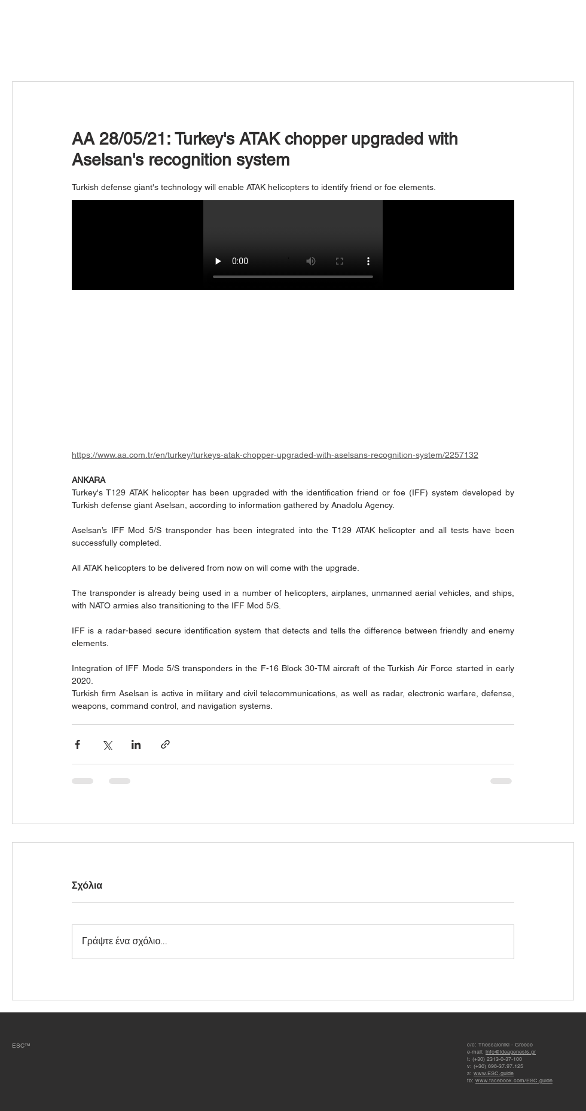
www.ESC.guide (494, 1073)
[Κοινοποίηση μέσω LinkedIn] (136, 744)
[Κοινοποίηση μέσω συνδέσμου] (165, 744)
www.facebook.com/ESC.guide (514, 1080)
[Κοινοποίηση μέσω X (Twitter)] (106, 744)
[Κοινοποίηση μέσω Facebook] (77, 744)
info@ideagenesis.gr (511, 1051)
